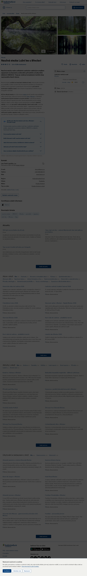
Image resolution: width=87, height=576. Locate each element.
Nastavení (27, 571)
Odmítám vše (17, 571)
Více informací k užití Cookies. (30, 566)
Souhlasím (7, 571)
